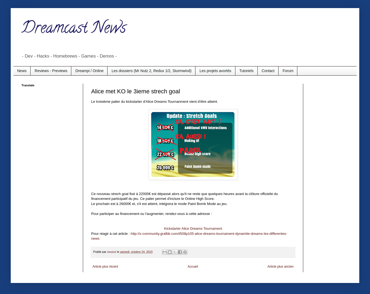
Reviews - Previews (51, 71)
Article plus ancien (281, 266)
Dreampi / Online (89, 71)
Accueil (193, 266)
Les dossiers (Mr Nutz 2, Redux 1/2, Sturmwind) (151, 71)
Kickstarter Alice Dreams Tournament (193, 228)
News (22, 71)
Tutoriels (246, 71)
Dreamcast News (73, 29)
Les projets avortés (215, 71)
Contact (268, 71)
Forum (288, 71)
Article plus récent (105, 266)
